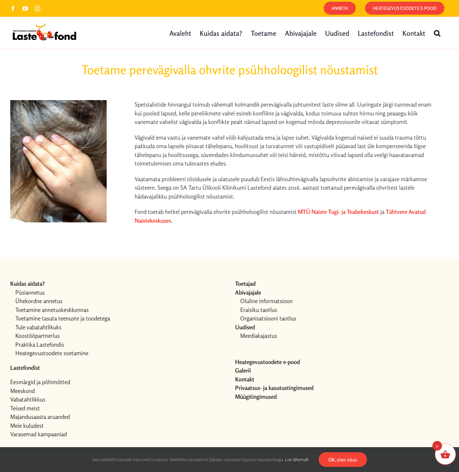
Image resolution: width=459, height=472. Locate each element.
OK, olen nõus (342, 459)
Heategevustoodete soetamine (51, 353)
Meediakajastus (258, 335)
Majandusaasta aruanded (40, 416)
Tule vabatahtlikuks (38, 327)
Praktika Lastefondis (39, 344)
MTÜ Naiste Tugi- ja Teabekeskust (338, 211)
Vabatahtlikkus (27, 399)
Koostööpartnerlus (37, 335)
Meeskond (22, 390)
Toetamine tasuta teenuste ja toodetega (62, 318)
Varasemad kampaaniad (38, 434)
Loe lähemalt (296, 459)
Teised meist (25, 408)
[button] (437, 33)
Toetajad (245, 283)
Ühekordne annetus (38, 300)
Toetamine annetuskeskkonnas (52, 309)
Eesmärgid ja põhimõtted (40, 382)
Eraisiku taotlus (258, 309)
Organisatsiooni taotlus (268, 318)
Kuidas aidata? (27, 283)
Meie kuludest (27, 425)
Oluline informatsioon (266, 300)
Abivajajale (248, 292)
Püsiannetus (30, 292)
